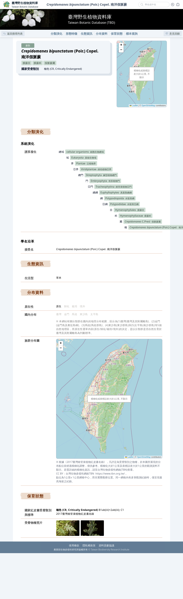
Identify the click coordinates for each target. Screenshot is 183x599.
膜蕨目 (26, 63)
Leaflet (134, 105)
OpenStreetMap (148, 105)
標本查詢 (132, 34)
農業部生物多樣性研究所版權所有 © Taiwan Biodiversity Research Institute (91, 549)
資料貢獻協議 (106, 545)
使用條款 (74, 545)
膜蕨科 (37, 63)
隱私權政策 (89, 545)
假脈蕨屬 (50, 63)
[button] (121, 45)
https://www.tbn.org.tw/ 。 (111, 473)
